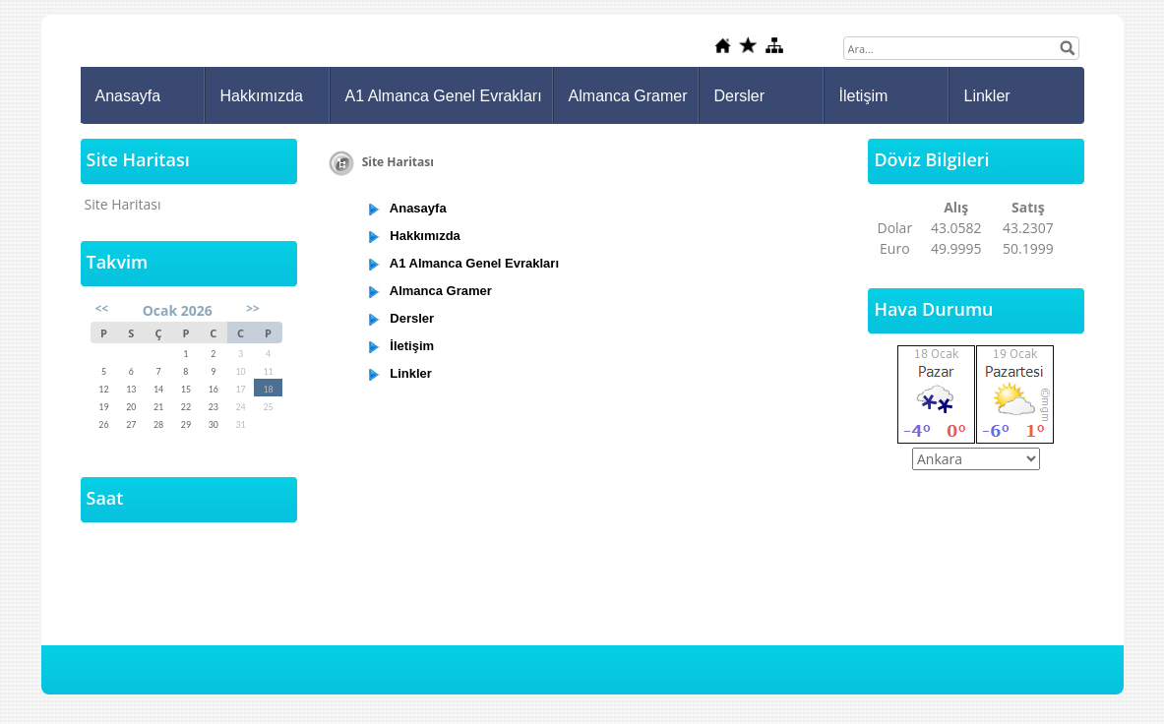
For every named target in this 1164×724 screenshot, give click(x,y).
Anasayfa (128, 96)
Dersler (740, 96)
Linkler (987, 96)
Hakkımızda (261, 96)
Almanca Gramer (628, 96)
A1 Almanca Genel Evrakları (443, 96)
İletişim (863, 96)
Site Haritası (123, 204)
